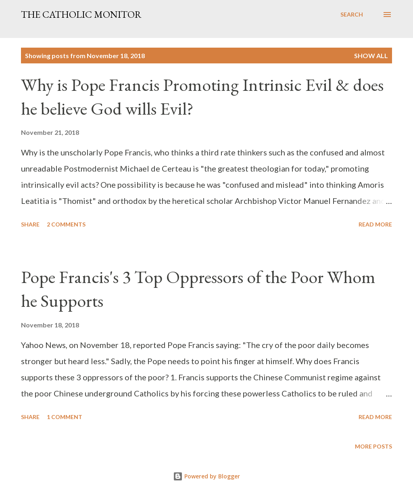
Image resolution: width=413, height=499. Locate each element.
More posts (373, 446)
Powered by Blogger (206, 476)
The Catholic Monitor (81, 14)
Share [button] (30, 224)
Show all (371, 55)
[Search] (351, 14)
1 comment (64, 416)
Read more (375, 224)
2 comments (66, 224)
